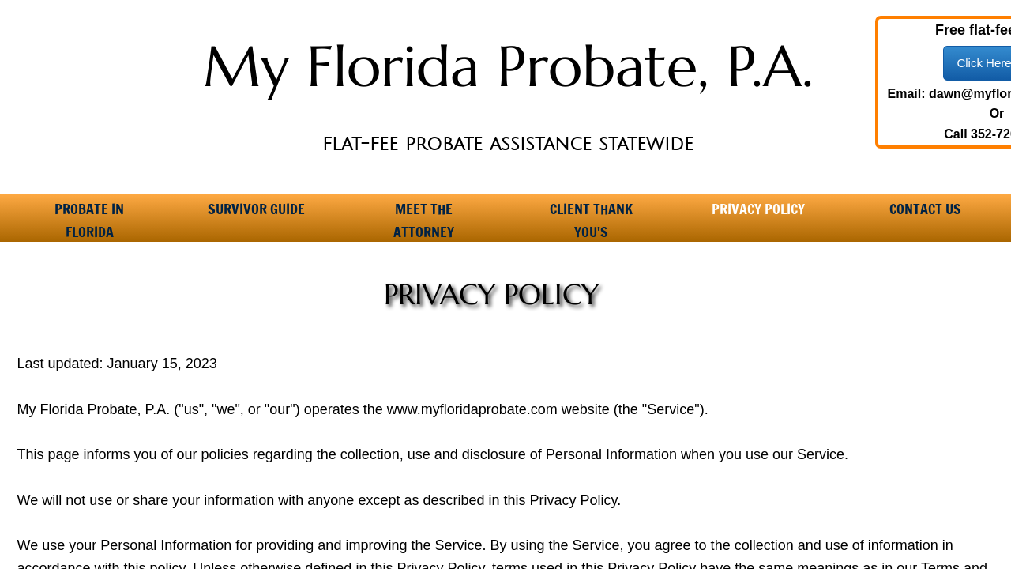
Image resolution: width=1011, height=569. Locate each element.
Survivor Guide (256, 208)
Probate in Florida (89, 214)
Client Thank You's (591, 214)
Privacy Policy (758, 208)
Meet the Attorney (423, 214)
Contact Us (925, 208)
